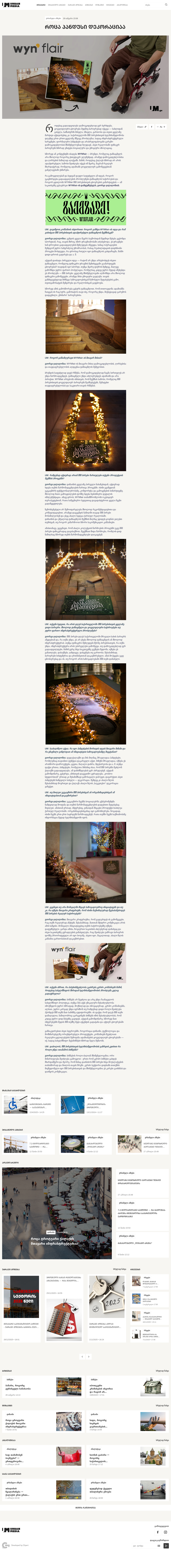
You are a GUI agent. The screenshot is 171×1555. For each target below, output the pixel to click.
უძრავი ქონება (75, 5)
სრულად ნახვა (162, 1129)
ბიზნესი (89, 5)
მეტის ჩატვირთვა (85, 1507)
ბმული (142, 127)
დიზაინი (99, 5)
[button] (82, 1357)
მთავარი (41, 5)
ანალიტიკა (122, 5)
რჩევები (110, 5)
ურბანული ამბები (56, 5)
